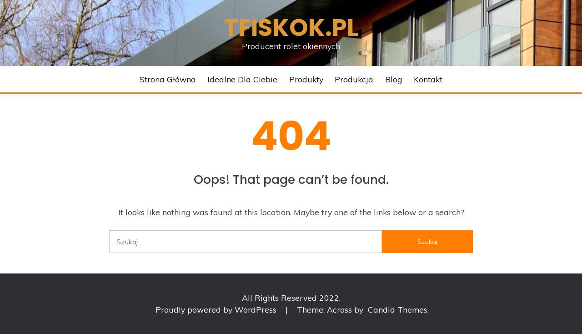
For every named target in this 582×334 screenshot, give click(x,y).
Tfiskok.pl (291, 27)
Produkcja (354, 79)
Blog (393, 79)
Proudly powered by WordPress (217, 309)
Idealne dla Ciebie (242, 79)
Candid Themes (397, 309)
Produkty (306, 79)
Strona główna (168, 79)
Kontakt (428, 79)
